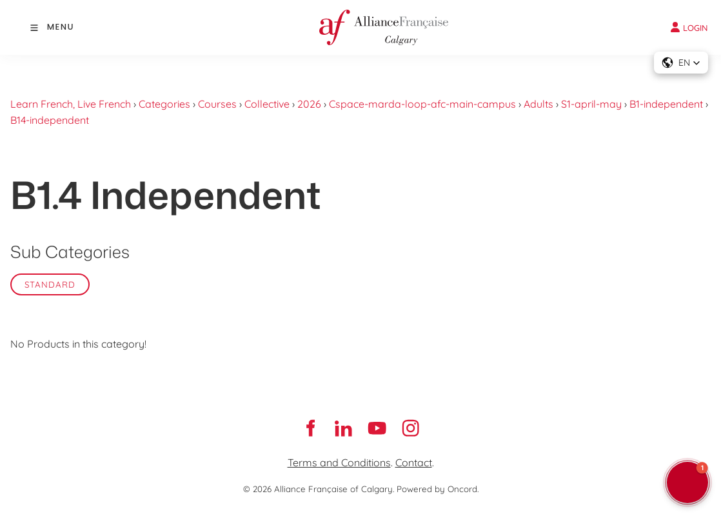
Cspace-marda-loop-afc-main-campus (422, 103)
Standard (50, 284)
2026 (309, 103)
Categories (164, 103)
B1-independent (666, 103)
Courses (217, 103)
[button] (681, 62)
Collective (267, 103)
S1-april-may (591, 103)
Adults (538, 103)
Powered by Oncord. (438, 489)
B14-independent (49, 120)
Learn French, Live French (70, 103)
